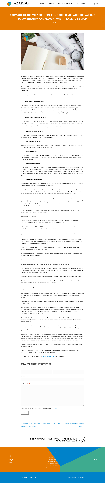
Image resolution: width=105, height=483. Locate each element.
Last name (55, 368)
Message (25, 383)
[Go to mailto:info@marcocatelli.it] (52, 440)
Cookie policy (25, 477)
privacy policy (57, 408)
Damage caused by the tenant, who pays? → (74, 424)
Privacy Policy (33, 477)
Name (22, 368)
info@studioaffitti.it (52, 463)
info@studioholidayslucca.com (52, 467)
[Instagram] (97, 4)
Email (24, 376)
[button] (49, 3)
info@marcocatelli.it (48, 356)
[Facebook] (94, 4)
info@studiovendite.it (52, 465)
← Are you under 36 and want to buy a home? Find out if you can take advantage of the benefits (40, 424)
